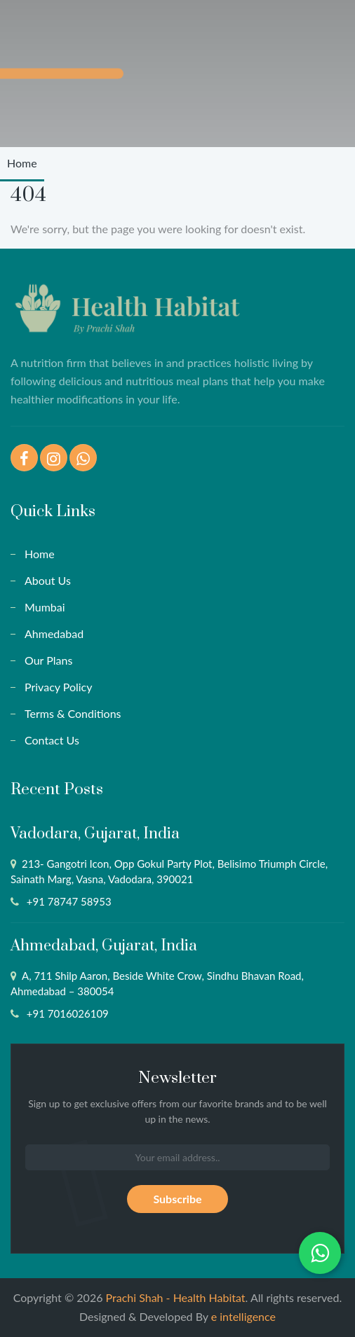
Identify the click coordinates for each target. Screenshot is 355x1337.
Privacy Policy (59, 686)
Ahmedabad (54, 633)
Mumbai (45, 607)
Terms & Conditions (73, 713)
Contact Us (52, 740)
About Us (48, 580)
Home (22, 162)
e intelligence (243, 1316)
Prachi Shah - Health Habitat (176, 1297)
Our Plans (48, 660)
